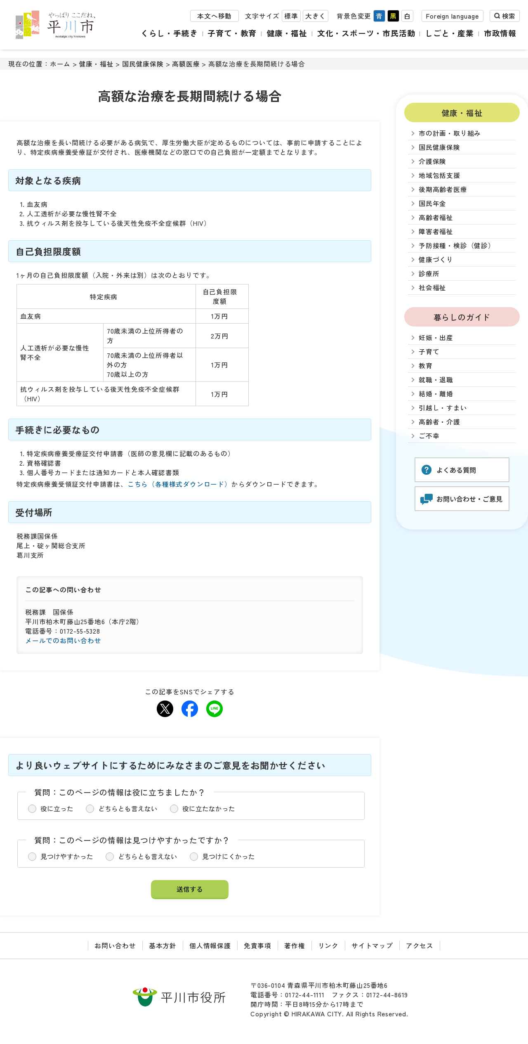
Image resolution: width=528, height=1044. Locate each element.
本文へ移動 (214, 16)
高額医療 (186, 64)
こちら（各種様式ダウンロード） (179, 484)
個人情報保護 (210, 945)
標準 (291, 16)
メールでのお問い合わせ (63, 640)
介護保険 (432, 161)
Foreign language (452, 16)
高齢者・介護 (439, 421)
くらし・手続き (169, 32)
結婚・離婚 (436, 393)
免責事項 (257, 945)
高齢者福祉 (436, 217)
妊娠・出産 (436, 337)
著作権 (294, 945)
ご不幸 (429, 435)
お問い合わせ (115, 945)
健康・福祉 (286, 32)
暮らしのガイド (462, 316)
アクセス (420, 945)
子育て (429, 351)
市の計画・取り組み (450, 133)
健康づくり (436, 259)
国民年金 (432, 203)
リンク (328, 945)
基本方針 (163, 945)
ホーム (60, 64)
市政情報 (500, 32)
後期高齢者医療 (443, 189)
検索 (508, 16)
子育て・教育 (232, 32)
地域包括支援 (439, 175)
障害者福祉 (436, 231)
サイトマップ (372, 945)
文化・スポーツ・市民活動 (366, 32)
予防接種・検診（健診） (457, 245)
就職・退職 (436, 379)
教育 (426, 365)
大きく (315, 16)
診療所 (429, 273)
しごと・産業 (449, 32)
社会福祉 (432, 287)
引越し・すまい (443, 407)
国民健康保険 (143, 64)
